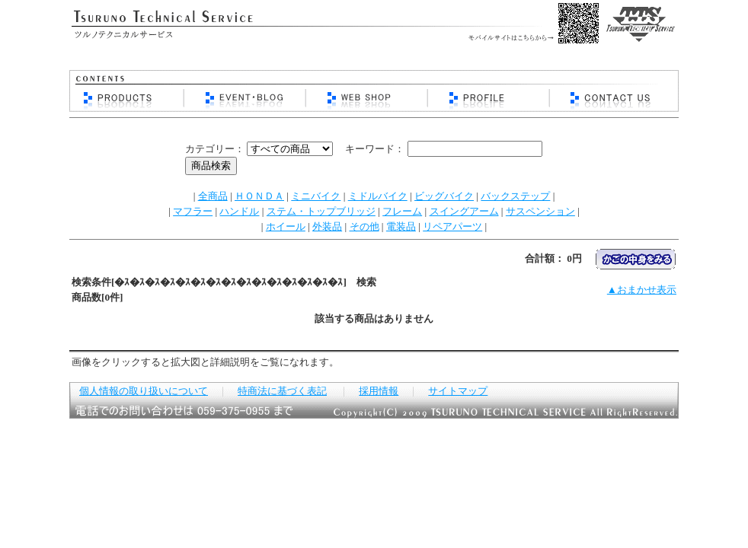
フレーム (402, 211)
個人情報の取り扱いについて (143, 391)
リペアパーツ (452, 226)
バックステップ (515, 196)
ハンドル (239, 211)
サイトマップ (457, 391)
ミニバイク (315, 196)
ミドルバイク (378, 196)
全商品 (213, 196)
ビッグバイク (444, 196)
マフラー (193, 211)
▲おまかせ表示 (641, 289)
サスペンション (540, 211)
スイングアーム (464, 211)
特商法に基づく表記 (282, 391)
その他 (364, 226)
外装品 (327, 226)
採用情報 (378, 391)
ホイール (285, 226)
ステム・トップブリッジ (321, 211)
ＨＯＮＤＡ (259, 196)
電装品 (401, 226)
